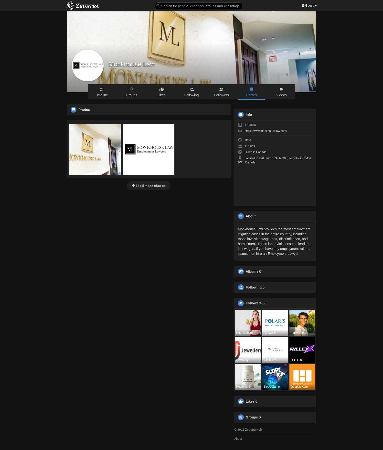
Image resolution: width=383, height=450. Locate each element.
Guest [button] (309, 5)
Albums (252, 271)
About (238, 438)
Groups (252, 417)
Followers (254, 303)
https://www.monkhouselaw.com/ (266, 131)
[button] (199, 6)
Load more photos (149, 185)
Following (254, 287)
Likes (250, 401)
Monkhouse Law (131, 64)
